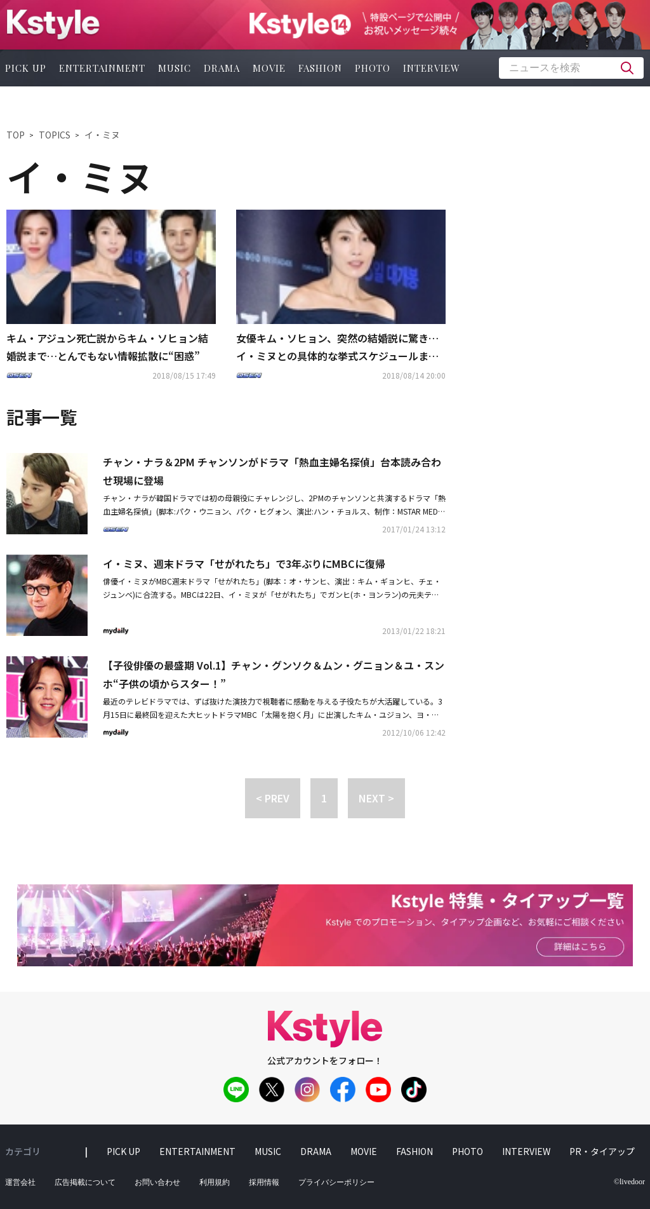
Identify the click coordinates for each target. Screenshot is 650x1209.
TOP (15, 134)
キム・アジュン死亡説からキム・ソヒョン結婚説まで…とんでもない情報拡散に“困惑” (107, 347)
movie (269, 68)
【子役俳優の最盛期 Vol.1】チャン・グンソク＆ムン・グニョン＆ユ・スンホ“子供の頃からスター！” (273, 674)
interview (431, 68)
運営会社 (20, 1182)
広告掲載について (85, 1182)
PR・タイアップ (602, 1151)
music (174, 68)
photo (372, 68)
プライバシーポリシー (336, 1182)
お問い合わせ (157, 1182)
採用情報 (264, 1182)
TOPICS (54, 134)
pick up (123, 1151)
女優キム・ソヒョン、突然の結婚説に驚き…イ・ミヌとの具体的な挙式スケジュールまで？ (337, 348)
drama (222, 68)
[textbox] (571, 68)
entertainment (102, 68)
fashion (320, 68)
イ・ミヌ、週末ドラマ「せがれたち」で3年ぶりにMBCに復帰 (244, 563)
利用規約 (214, 1182)
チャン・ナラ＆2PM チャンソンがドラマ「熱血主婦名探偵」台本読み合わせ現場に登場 (272, 471)
